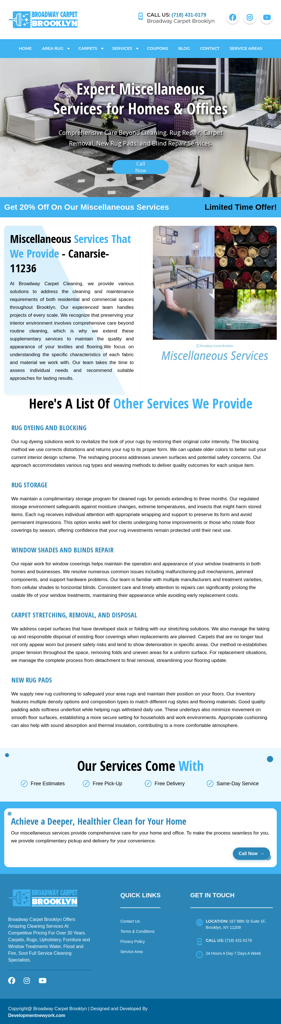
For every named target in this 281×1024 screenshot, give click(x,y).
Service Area (131, 950)
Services (122, 47)
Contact (209, 47)
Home (25, 47)
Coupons (157, 47)
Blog (184, 47)
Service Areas (246, 47)
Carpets (87, 47)
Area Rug (53, 47)
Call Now (251, 852)
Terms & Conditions (137, 930)
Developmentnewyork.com (36, 1014)
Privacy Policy (132, 940)
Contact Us (130, 920)
